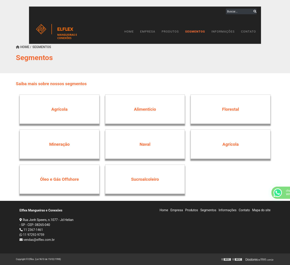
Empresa (147, 31)
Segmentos (195, 31)
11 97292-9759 (31, 235)
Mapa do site (261, 210)
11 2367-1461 (31, 230)
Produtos (170, 31)
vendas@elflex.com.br (37, 240)
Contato (248, 31)
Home (129, 31)
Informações (223, 31)
